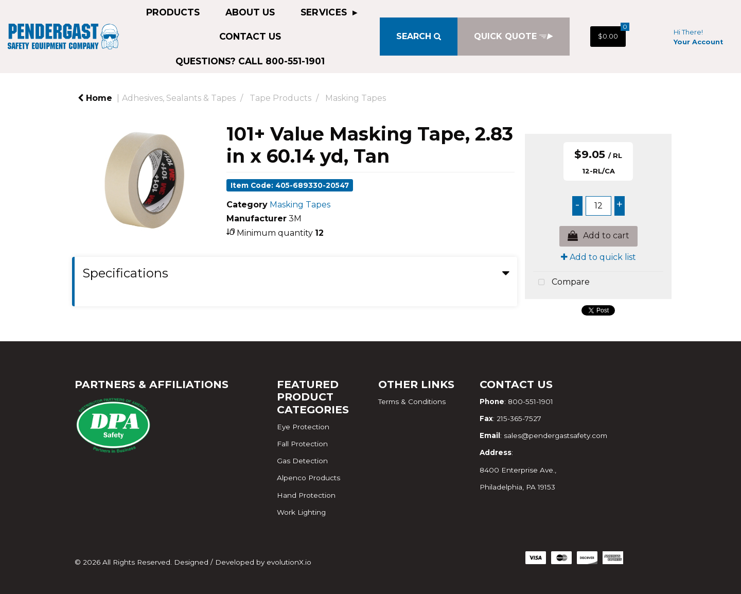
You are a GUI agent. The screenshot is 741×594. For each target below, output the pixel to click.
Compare (561, 282)
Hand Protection (306, 495)
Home (95, 98)
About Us (250, 12)
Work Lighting (301, 512)
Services (325, 12)
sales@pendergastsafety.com (555, 435)
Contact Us (250, 36)
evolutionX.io (289, 562)
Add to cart (598, 236)
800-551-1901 (530, 401)
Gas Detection (302, 461)
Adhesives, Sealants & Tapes (179, 98)
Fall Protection (302, 444)
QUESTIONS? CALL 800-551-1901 (250, 61)
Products (173, 12)
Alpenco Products (308, 478)
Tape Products (280, 98)
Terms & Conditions (412, 401)
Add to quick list (598, 257)
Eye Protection (303, 427)
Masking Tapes (355, 98)
